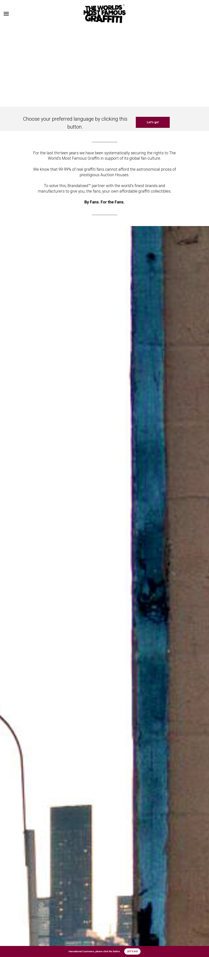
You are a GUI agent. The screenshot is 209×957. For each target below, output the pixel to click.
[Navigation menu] (6, 14)
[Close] (203, 951)
